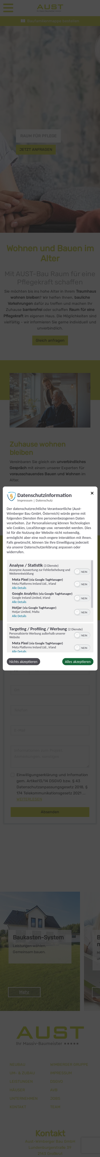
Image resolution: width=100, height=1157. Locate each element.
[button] (77, 571)
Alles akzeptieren (78, 661)
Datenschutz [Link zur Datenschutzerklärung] (44, 500)
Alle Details (19, 588)
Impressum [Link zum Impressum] (25, 500)
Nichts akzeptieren (23, 661)
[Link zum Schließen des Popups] (92, 494)
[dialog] (50, 578)
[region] (50, 606)
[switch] (82, 571)
